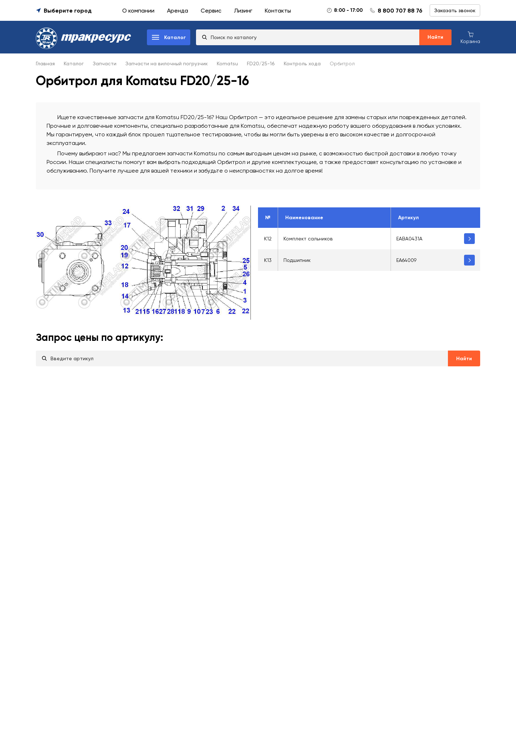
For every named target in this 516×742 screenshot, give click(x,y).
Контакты (278, 10)
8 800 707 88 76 (400, 10)
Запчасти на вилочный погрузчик (166, 63)
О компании (138, 10)
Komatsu (227, 63)
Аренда (177, 10)
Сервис (211, 10)
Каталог (74, 63)
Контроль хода (302, 63)
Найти (435, 37)
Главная (45, 63)
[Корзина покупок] (470, 37)
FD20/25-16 (261, 63)
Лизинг (243, 10)
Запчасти (104, 63)
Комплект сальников (308, 238)
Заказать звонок (455, 10)
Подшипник (297, 260)
